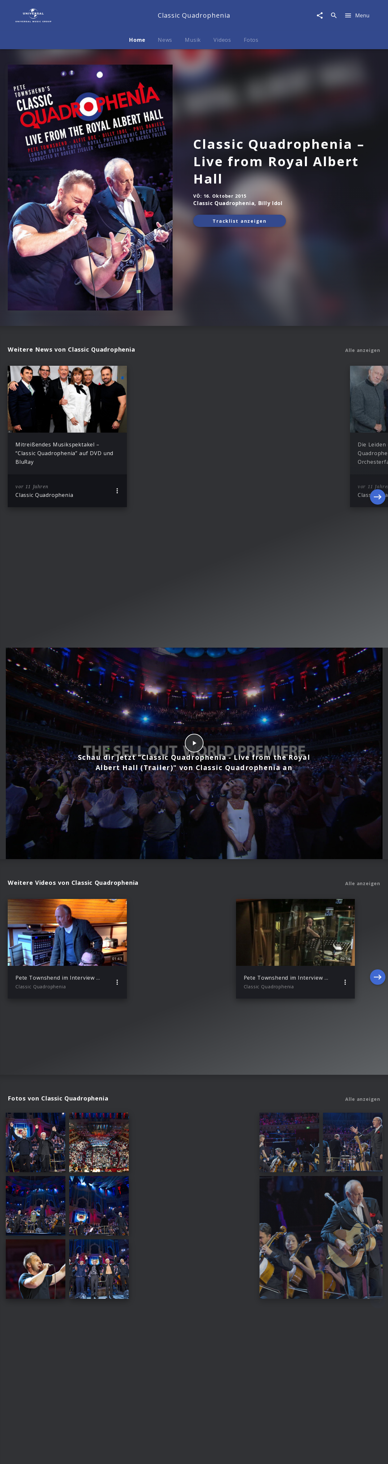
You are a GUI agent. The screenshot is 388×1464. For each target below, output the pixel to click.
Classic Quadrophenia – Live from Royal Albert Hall (279, 161)
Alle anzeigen (362, 350)
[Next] (377, 436)
